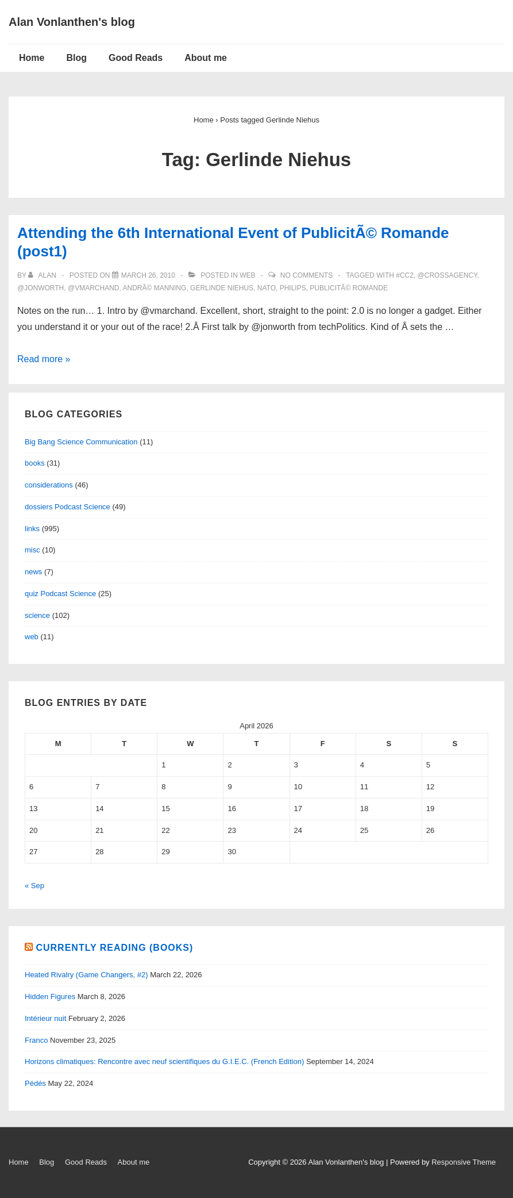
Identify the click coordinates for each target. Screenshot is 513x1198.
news (33, 571)
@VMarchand (93, 288)
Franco (36, 1040)
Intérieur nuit (45, 1018)
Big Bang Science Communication (81, 441)
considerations (49, 485)
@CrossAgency (447, 275)
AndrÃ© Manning (155, 288)
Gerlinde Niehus (221, 288)
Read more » (44, 359)
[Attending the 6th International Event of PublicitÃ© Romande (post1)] (148, 275)
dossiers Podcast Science (67, 506)
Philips (293, 288)
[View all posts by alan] (43, 275)
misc (32, 550)
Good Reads (136, 58)
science (37, 615)
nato (266, 288)
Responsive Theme (463, 1162)
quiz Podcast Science (60, 593)
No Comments (306, 275)
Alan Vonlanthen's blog (72, 22)
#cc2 (405, 275)
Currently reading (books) (114, 948)
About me (205, 58)
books (35, 463)
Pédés (35, 1083)
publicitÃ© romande (349, 288)
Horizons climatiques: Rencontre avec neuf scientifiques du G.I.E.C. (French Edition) (164, 1061)
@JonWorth (40, 288)
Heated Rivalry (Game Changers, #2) (86, 974)
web (247, 275)
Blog (76, 58)
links (32, 528)
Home (31, 58)
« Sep (34, 885)
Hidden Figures (50, 996)
